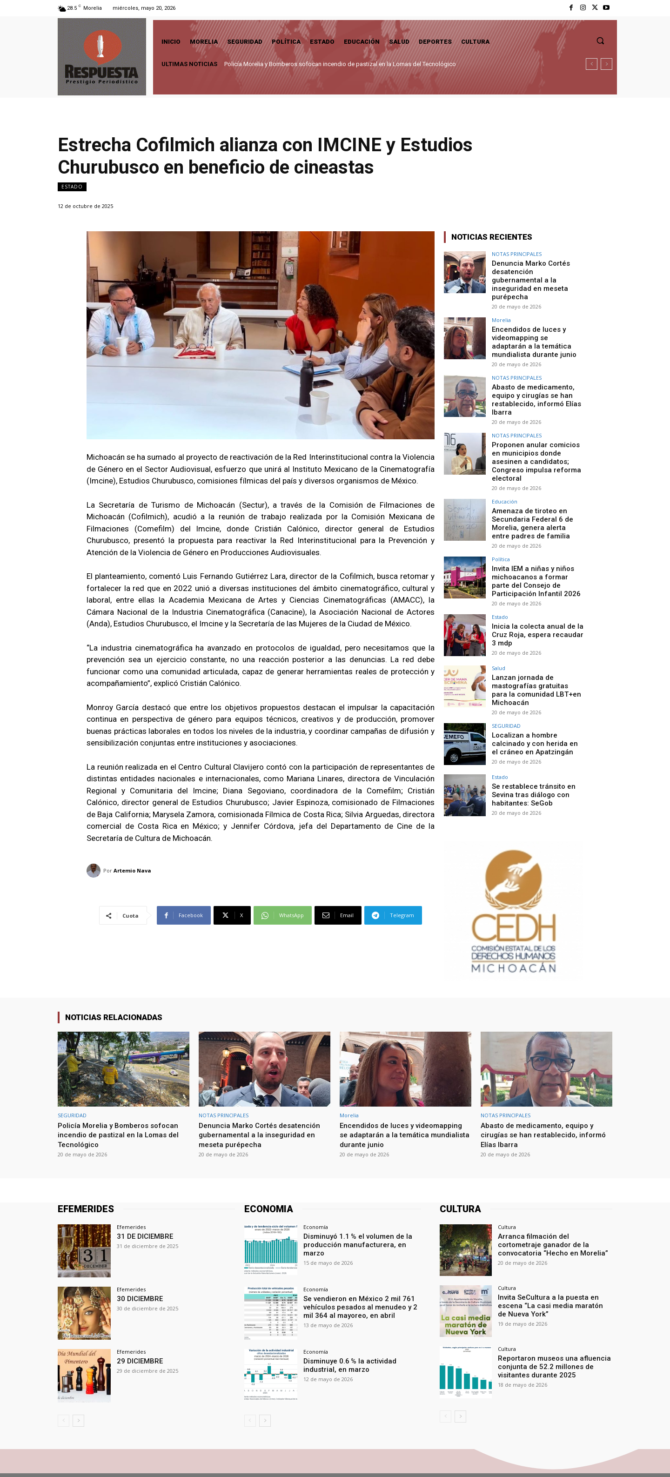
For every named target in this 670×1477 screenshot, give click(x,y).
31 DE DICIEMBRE (142, 1203)
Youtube (601, 1458)
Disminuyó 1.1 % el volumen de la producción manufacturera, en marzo (360, 1207)
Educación (504, 475)
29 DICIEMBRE (138, 1328)
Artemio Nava (132, 870)
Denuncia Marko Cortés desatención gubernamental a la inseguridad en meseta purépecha (537, 274)
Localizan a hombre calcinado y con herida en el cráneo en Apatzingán (534, 710)
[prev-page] (63, 1388)
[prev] (591, 64)
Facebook (514, 1458)
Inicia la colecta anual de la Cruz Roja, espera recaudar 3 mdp (536, 603)
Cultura (507, 1194)
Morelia (501, 309)
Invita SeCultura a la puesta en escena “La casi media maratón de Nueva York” (555, 1272)
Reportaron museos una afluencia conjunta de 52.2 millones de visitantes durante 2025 (549, 1333)
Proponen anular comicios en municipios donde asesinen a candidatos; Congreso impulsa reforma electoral (537, 440)
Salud (498, 637)
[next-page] (78, 1388)
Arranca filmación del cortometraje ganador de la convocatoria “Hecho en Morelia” (552, 1211)
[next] (606, 64)
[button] (600, 40)
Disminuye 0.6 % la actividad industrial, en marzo (346, 1332)
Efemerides (131, 1194)
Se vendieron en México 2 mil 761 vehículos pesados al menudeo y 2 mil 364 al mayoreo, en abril (361, 1273)
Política (501, 530)
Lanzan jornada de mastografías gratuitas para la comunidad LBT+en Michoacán (535, 658)
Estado (72, 186)
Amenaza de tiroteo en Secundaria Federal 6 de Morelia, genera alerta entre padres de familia (534, 496)
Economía (315, 1194)
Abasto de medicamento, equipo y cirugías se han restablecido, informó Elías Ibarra (533, 385)
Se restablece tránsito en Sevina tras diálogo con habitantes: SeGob (530, 761)
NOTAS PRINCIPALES (517, 253)
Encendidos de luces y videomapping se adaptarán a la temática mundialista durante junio (537, 330)
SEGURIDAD (506, 693)
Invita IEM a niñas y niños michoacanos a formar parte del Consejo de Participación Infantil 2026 (536, 551)
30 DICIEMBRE (138, 1265)
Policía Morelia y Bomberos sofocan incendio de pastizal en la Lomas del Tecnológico (340, 63)
